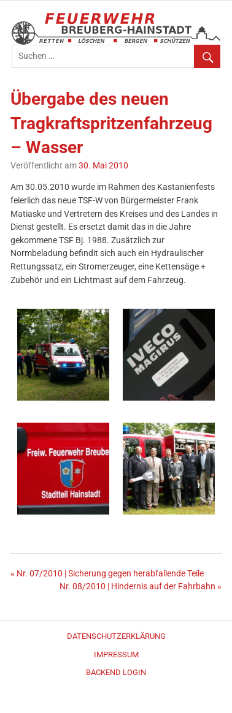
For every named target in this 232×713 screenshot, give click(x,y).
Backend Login (116, 672)
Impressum (116, 654)
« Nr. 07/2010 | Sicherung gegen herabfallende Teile (107, 573)
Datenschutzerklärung (116, 636)
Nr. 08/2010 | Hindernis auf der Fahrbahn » (141, 586)
